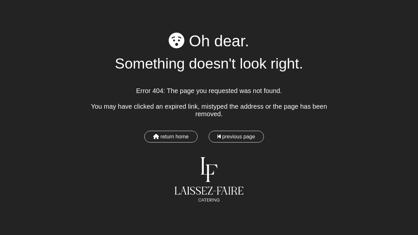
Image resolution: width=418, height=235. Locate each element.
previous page (236, 136)
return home (171, 136)
